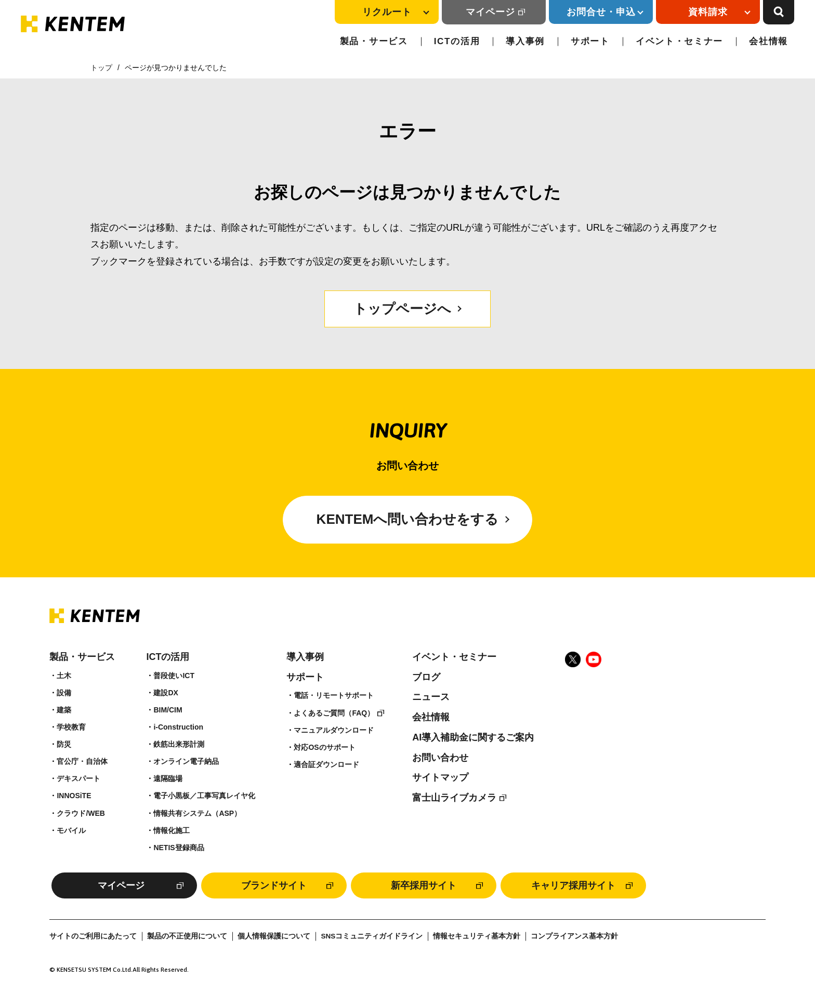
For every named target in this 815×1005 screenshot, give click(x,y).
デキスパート (78, 778)
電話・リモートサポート (334, 695)
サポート (590, 41)
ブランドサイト (274, 885)
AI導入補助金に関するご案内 (473, 737)
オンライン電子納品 (186, 761)
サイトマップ (440, 777)
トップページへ (402, 308)
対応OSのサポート (324, 747)
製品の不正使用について (187, 936)
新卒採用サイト (423, 885)
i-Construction (178, 727)
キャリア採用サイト (573, 885)
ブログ (426, 677)
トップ (101, 67)
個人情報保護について (274, 936)
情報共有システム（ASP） (197, 813)
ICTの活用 (457, 41)
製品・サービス (374, 41)
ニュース (431, 697)
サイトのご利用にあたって (93, 936)
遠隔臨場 (167, 778)
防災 (64, 744)
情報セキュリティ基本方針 (476, 936)
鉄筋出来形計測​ (178, 744)
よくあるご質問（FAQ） (334, 713)
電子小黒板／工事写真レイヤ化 (204, 795)
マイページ (490, 12)
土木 (64, 675)
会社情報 (768, 41)
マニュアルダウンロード (334, 730)
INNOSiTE (74, 795)
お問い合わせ (440, 757)
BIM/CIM (167, 710)
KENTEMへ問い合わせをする (408, 519)
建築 (64, 710)
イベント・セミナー (679, 41)
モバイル (71, 830)
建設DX (165, 693)
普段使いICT (173, 675)
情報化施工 (171, 830)
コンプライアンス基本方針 (574, 936)
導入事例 (525, 41)
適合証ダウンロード (326, 764)
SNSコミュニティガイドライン (372, 936)
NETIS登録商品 (178, 847)
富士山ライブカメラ (454, 797)
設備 (64, 693)
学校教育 (71, 727)
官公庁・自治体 (82, 761)
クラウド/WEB (81, 813)
